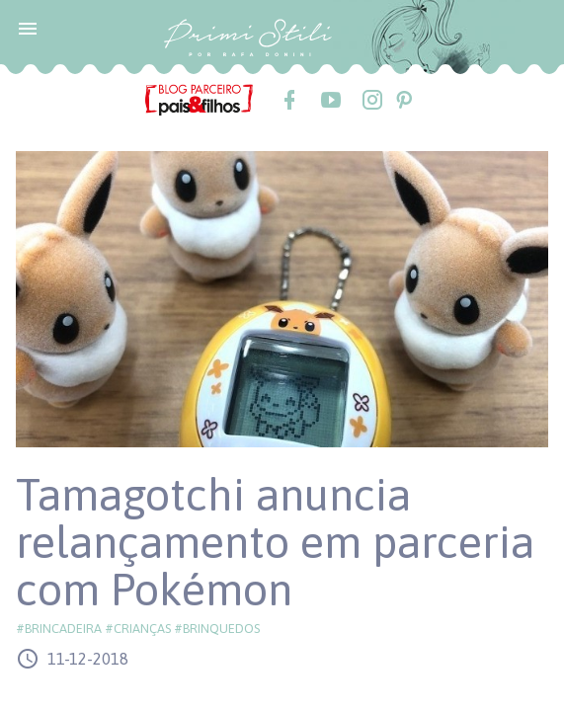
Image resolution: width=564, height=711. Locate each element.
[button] (27, 27)
